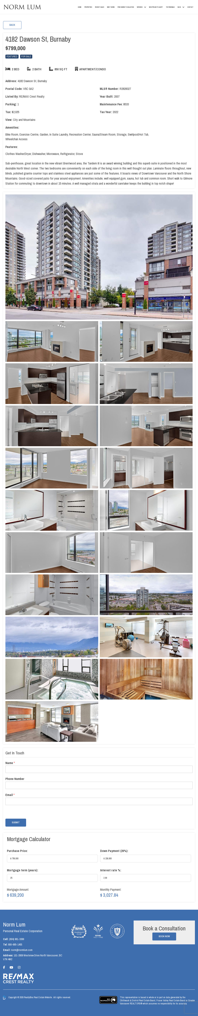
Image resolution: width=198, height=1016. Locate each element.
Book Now (164, 936)
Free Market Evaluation (126, 7)
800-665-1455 (15, 944)
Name (10, 763)
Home (79, 7)
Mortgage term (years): (22, 870)
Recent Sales (99, 7)
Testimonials (170, 7)
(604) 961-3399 (16, 939)
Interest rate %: (110, 870)
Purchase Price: (17, 851)
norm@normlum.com (21, 950)
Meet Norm (110, 7)
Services (140, 7)
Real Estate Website (43, 997)
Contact (190, 7)
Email (10, 795)
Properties (88, 7)
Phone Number (14, 779)
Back (12, 25)
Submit (16, 822)
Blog (179, 7)
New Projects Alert (156, 7)
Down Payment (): (114, 851)
